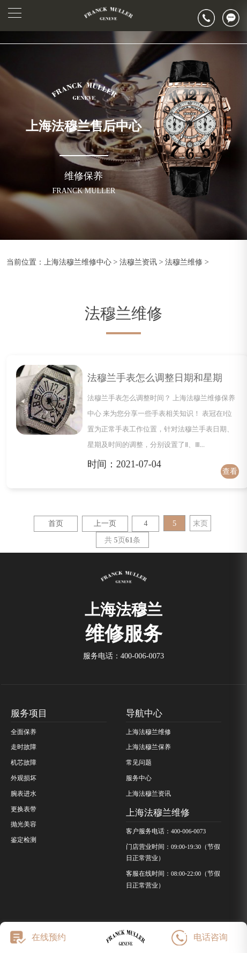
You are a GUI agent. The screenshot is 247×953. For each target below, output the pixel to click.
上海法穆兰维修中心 (77, 262)
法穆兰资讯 (138, 262)
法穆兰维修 (184, 262)
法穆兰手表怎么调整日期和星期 (154, 377)
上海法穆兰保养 (148, 747)
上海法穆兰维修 (148, 732)
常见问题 (139, 762)
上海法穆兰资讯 (148, 793)
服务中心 (139, 778)
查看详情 (229, 473)
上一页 (105, 523)
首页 (55, 523)
